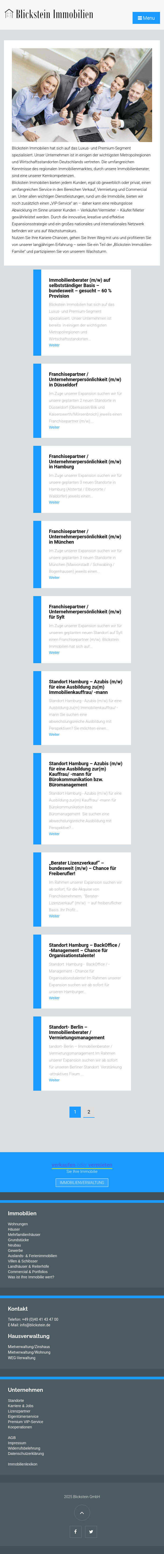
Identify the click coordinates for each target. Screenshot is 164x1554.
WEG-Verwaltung (21, 1358)
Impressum (17, 1443)
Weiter (54, 345)
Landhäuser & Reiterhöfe (28, 1266)
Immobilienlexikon (22, 1464)
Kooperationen (20, 1427)
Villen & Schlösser (23, 1261)
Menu (146, 18)
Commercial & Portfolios (28, 1272)
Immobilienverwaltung (82, 1183)
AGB (12, 1438)
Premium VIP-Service (25, 1422)
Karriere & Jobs (20, 1406)
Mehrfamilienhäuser (24, 1234)
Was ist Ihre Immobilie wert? (31, 1277)
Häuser (14, 1229)
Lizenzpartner (19, 1411)
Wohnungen (18, 1224)
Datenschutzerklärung (26, 1453)
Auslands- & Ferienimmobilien (32, 1256)
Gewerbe (15, 1250)
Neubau (14, 1245)
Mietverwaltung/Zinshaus (29, 1347)
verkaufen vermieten (82, 1165)
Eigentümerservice (23, 1416)
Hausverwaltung (29, 1336)
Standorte (16, 1400)
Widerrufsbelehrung (24, 1448)
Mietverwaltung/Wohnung (29, 1352)
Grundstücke (18, 1240)
